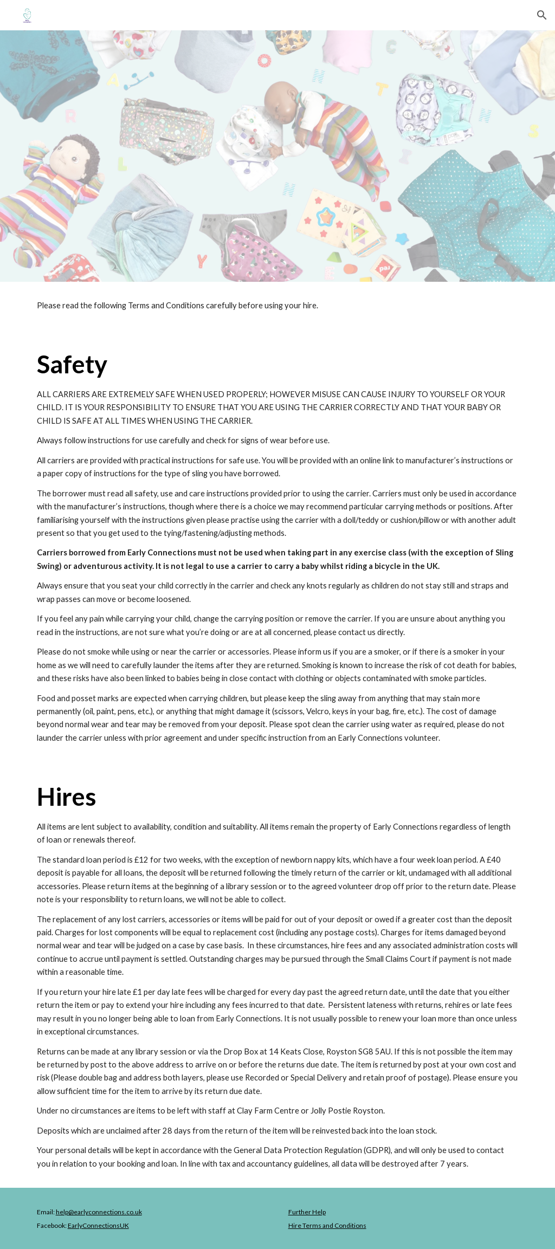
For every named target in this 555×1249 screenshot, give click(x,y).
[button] (542, 15)
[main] (278, 305)
